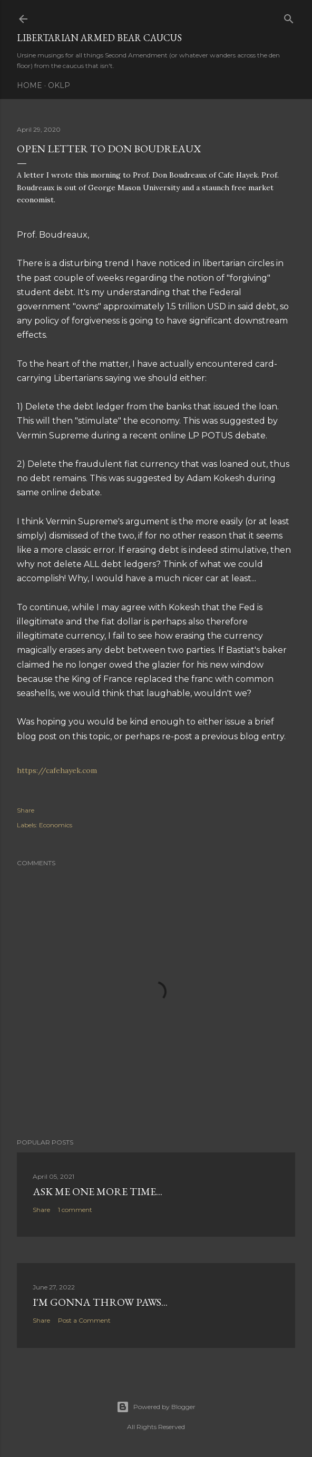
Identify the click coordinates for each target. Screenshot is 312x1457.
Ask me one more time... (97, 1191)
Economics (55, 825)
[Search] (288, 16)
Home (29, 85)
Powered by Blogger (156, 1407)
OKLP (59, 85)
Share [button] (25, 810)
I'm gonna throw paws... (100, 1302)
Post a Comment (84, 1320)
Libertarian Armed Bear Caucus (99, 38)
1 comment (75, 1210)
